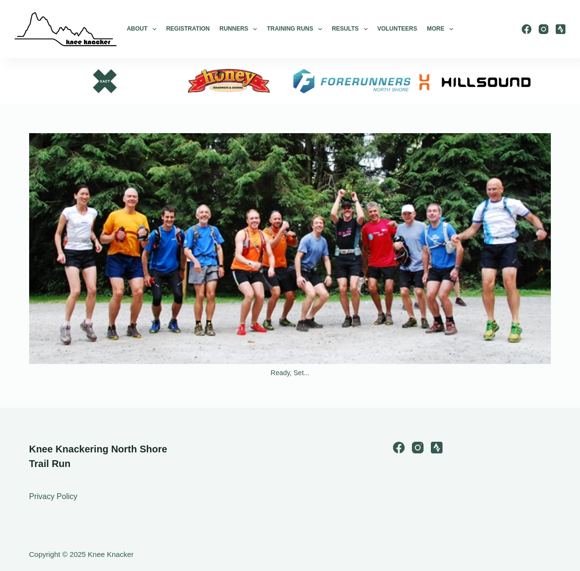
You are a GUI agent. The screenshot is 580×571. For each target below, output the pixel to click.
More (440, 29)
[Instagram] (543, 29)
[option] (105, 81)
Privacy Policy (53, 496)
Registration (188, 28)
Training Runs (294, 29)
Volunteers (397, 28)
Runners (238, 29)
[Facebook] (526, 29)
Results (350, 29)
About (141, 29)
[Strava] (560, 29)
